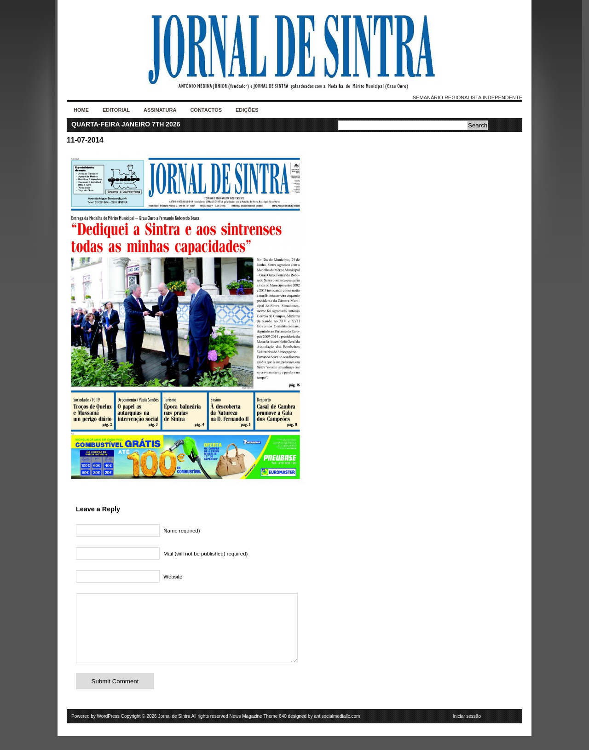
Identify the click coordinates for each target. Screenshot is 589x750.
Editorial (116, 110)
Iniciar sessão (467, 730)
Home (81, 110)
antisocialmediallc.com (337, 730)
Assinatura (160, 110)
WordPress (108, 730)
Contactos (206, 110)
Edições (247, 110)
